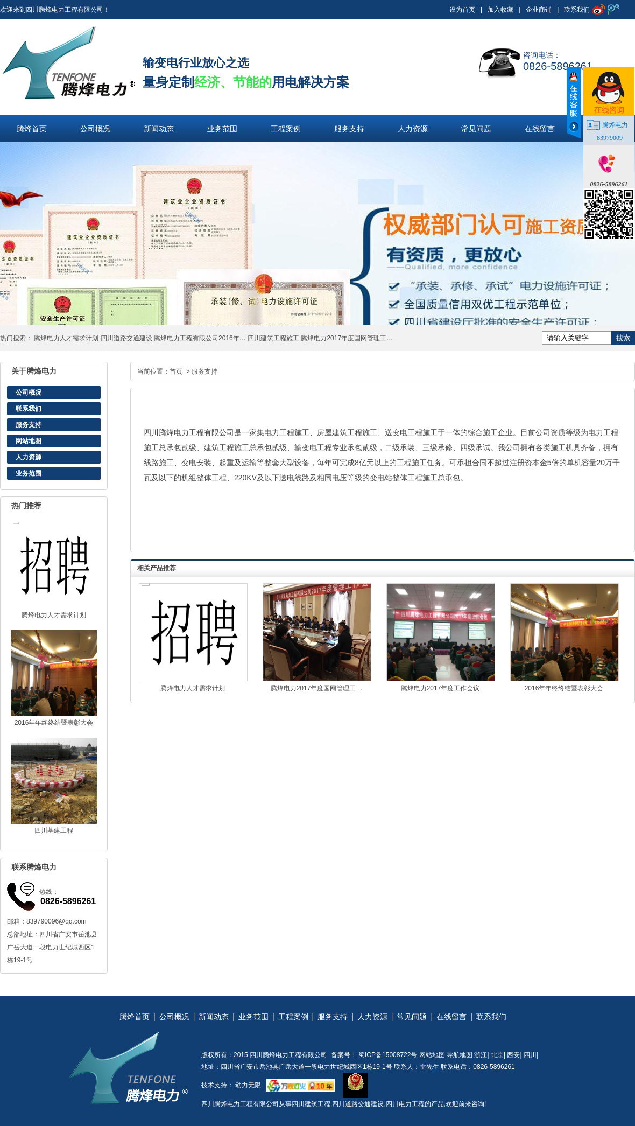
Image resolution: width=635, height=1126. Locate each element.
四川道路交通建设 (126, 338)
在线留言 (540, 128)
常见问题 (476, 128)
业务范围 (222, 128)
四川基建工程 (53, 830)
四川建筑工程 (311, 1104)
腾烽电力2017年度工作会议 (440, 688)
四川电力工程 (405, 1104)
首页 (176, 371)
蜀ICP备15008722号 (387, 1055)
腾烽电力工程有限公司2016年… (200, 338)
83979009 (610, 138)
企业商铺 (539, 9)
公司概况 (95, 128)
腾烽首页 (32, 128)
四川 (530, 1055)
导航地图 (459, 1055)
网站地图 (28, 441)
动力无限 (248, 1085)
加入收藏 (500, 9)
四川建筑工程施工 (273, 338)
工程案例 (286, 128)
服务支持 (349, 128)
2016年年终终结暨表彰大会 (54, 722)
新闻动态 (159, 128)
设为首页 (462, 9)
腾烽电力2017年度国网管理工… (347, 338)
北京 (497, 1055)
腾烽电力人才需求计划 (66, 338)
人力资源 (413, 128)
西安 (513, 1055)
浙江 (480, 1055)
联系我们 (577, 9)
